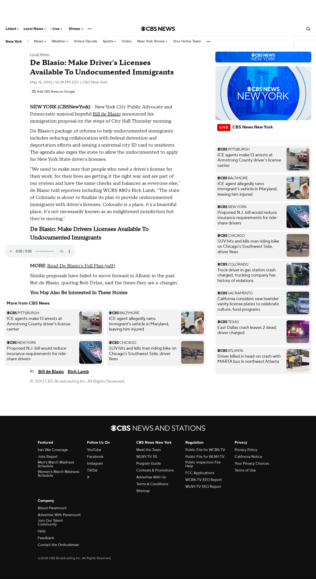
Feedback (46, 538)
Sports (109, 41)
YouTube (94, 450)
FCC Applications (199, 473)
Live (57, 28)
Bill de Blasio (107, 114)
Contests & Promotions (155, 470)
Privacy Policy (246, 450)
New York (14, 41)
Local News (35, 29)
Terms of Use (245, 470)
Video (127, 41)
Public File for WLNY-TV (205, 457)
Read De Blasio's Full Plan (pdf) (81, 266)
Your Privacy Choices (252, 463)
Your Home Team (187, 41)
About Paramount (52, 508)
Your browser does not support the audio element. (40, 251)
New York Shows (152, 41)
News (40, 41)
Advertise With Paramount (59, 515)
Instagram (95, 463)
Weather (60, 41)
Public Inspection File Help (203, 464)
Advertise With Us (151, 477)
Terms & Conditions (152, 484)
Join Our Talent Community (50, 522)
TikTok (92, 470)
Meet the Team (148, 450)
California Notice (248, 457)
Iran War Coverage (53, 450)
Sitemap (143, 491)
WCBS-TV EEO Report (203, 480)
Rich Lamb (78, 371)
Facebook (95, 457)
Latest (12, 29)
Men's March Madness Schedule (56, 464)
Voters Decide (85, 41)
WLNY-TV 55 (146, 457)
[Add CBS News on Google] (53, 91)
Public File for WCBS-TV (205, 450)
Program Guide (148, 463)
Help (42, 531)
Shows (76, 29)
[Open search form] (308, 29)
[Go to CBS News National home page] (158, 28)
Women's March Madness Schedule (58, 473)
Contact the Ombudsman (58, 545)
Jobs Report (48, 457)
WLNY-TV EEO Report (203, 486)
